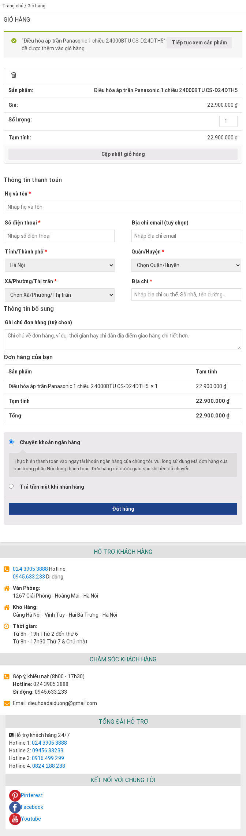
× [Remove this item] (13, 76)
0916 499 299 (47, 758)
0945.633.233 (29, 576)
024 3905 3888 (30, 569)
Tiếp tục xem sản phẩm (199, 42)
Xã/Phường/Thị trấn (30, 281)
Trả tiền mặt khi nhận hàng (52, 486)
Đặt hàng (123, 508)
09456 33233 (47, 750)
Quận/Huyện (147, 251)
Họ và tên (18, 193)
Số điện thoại (22, 222)
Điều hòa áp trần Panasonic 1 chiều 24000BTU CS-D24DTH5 (166, 90)
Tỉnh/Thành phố (26, 251)
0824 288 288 (48, 766)
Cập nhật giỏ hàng (123, 154)
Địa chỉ (141, 281)
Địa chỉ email (160, 222)
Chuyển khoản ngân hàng (50, 442)
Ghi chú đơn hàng (38, 322)
